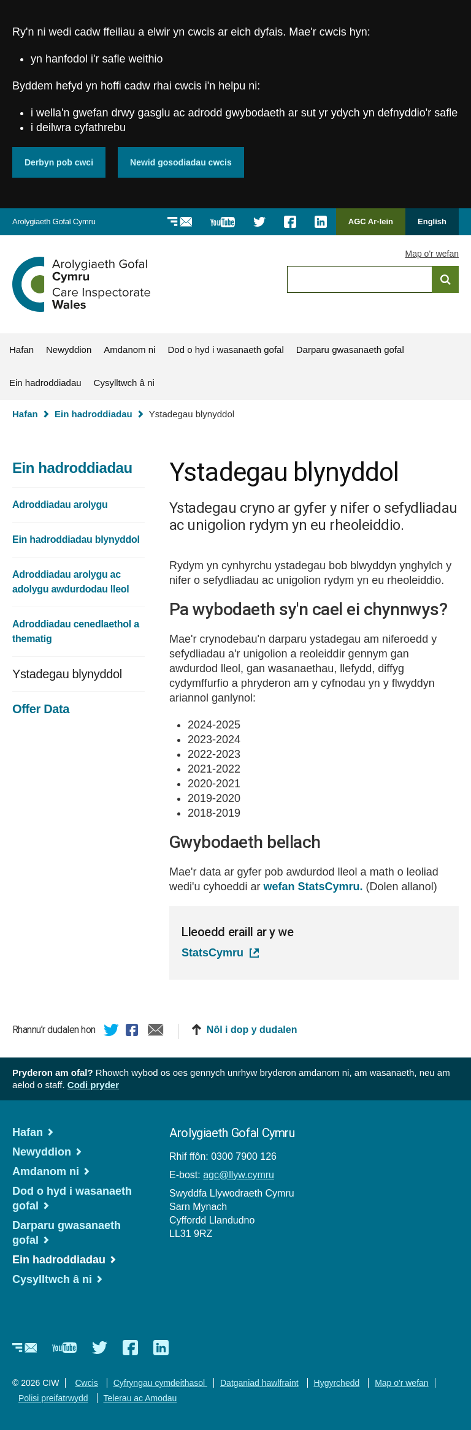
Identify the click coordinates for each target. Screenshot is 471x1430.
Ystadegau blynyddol (67, 674)
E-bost (156, 1032)
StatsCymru (212, 953)
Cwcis (86, 1383)
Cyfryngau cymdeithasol (160, 1383)
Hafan (21, 349)
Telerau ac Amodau (140, 1398)
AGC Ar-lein (374, 225)
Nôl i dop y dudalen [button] (252, 1029)
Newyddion (68, 349)
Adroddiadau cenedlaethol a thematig (75, 631)
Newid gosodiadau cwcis (181, 162)
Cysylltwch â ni (124, 382)
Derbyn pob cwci (59, 162)
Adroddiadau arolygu (59, 504)
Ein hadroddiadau (45, 382)
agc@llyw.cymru (238, 1175)
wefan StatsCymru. (313, 886)
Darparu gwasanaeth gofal (350, 349)
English (432, 221)
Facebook (134, 1032)
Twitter (112, 1032)
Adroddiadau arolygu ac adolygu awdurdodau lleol (70, 581)
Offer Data (40, 709)
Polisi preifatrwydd (53, 1398)
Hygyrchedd (337, 1383)
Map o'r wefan (432, 254)
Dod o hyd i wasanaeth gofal (225, 349)
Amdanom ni (129, 349)
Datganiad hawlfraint (259, 1383)
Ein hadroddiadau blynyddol (76, 539)
